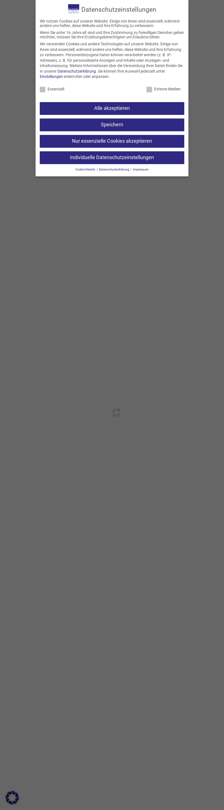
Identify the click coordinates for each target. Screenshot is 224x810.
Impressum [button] (141, 169)
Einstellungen (51, 76)
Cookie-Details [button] (85, 169)
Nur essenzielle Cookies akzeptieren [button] (112, 141)
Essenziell (52, 89)
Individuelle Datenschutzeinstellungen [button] (112, 157)
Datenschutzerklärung (77, 71)
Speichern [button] (112, 124)
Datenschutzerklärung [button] (114, 169)
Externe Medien (163, 89)
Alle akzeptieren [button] (112, 108)
